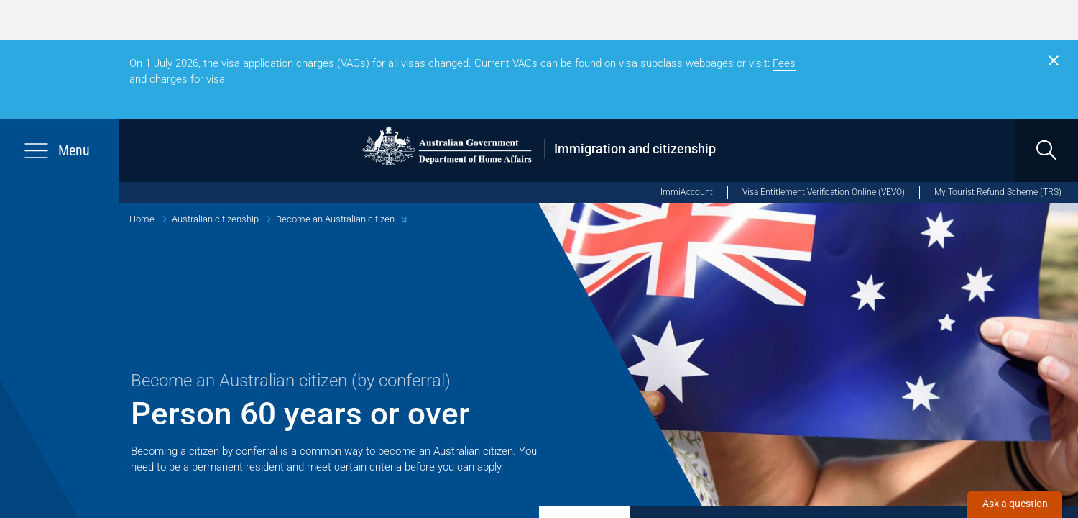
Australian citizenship (215, 219)
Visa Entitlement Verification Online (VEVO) (823, 192)
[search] (1046, 150)
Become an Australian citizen (335, 219)
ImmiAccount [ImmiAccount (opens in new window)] (686, 192)
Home (142, 219)
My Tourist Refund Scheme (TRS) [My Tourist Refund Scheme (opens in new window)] (997, 192)
